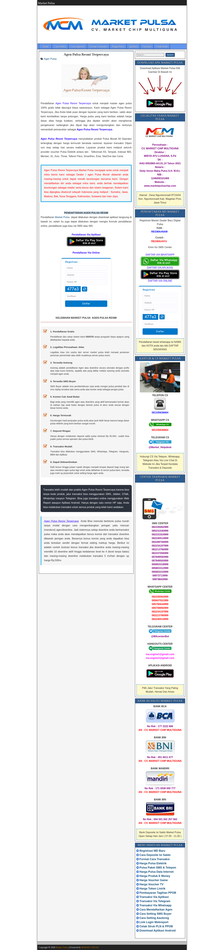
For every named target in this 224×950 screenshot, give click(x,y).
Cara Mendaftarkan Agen (156, 909)
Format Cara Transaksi (155, 859)
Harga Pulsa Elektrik (153, 863)
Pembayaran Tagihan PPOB (158, 892)
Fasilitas (146, 46)
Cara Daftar (60, 46)
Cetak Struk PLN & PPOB (156, 926)
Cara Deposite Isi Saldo (155, 855)
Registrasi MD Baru (152, 850)
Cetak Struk (162, 46)
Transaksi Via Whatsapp (156, 905)
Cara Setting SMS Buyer (156, 913)
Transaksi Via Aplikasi (154, 897)
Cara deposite (78, 46)
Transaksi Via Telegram (155, 901)
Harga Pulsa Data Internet (157, 871)
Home (45, 46)
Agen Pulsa (50, 59)
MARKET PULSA (89, 947)
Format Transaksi (98, 46)
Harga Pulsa (118, 46)
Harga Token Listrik (153, 888)
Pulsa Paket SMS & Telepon (158, 867)
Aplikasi (133, 46)
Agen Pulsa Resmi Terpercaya (86, 54)
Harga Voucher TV (152, 884)
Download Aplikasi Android (158, 930)
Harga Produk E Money (155, 876)
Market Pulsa (46, 3)
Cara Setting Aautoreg (154, 918)
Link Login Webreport (154, 922)
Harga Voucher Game (154, 880)
